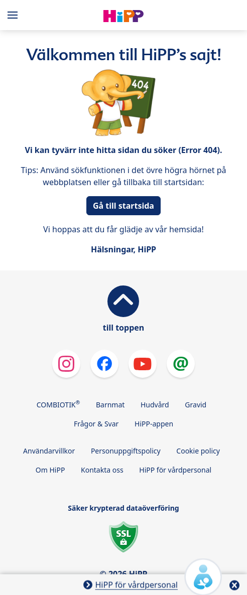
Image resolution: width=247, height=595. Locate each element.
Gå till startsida (123, 205)
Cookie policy (198, 451)
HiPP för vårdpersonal (175, 470)
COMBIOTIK (58, 404)
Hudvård (155, 404)
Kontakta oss (102, 470)
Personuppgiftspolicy (126, 451)
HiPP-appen (154, 423)
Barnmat (110, 404)
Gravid (195, 404)
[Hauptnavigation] (14, 15)
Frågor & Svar (96, 423)
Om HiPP (50, 470)
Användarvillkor (49, 451)
